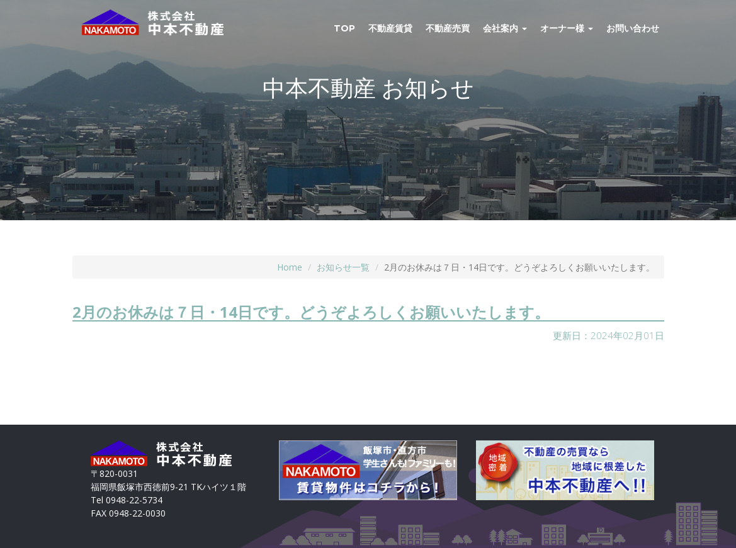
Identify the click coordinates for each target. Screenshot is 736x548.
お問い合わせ (632, 28)
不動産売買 (448, 28)
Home (289, 267)
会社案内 (505, 28)
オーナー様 (566, 28)
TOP (344, 28)
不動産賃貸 (390, 28)
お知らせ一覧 (343, 267)
